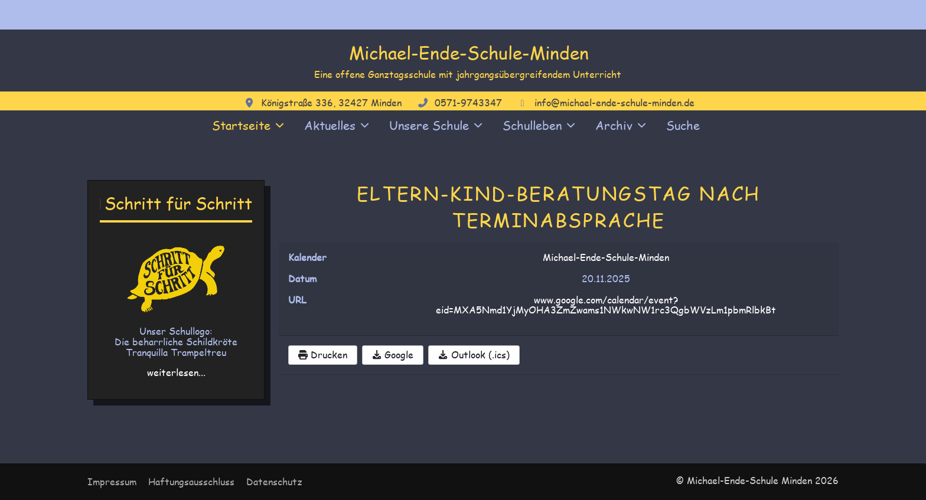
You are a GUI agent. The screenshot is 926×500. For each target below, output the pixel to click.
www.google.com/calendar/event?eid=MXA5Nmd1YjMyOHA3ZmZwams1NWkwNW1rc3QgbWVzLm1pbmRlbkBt (606, 305)
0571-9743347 (468, 102)
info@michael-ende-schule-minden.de (614, 102)
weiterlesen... (176, 372)
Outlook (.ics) (473, 354)
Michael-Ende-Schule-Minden (469, 52)
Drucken (322, 354)
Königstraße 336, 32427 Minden (331, 102)
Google (392, 354)
